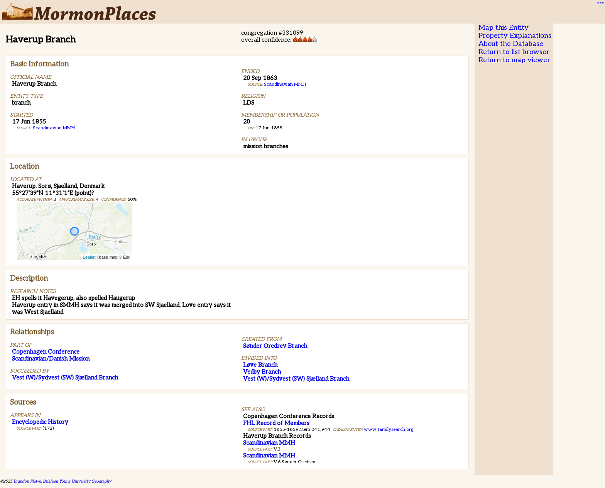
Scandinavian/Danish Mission (51, 358)
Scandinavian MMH (54, 128)
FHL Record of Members (276, 423)
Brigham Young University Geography (77, 481)
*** (599, 4)
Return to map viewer (514, 60)
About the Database (510, 44)
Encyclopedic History (40, 422)
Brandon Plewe (27, 481)
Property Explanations (514, 36)
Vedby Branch (262, 371)
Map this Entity (503, 28)
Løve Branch (260, 364)
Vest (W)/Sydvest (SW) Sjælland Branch (65, 377)
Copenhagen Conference (45, 351)
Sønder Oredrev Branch (275, 345)
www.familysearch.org (388, 429)
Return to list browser (513, 52)
